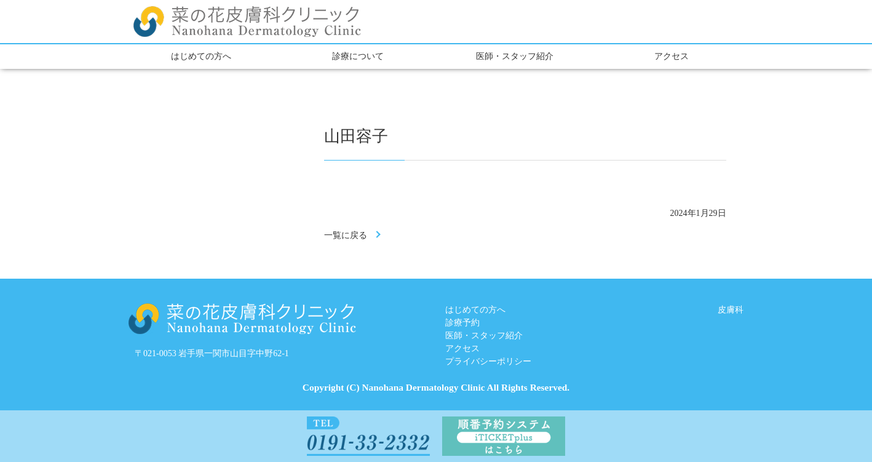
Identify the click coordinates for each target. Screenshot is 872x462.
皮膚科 (730, 309)
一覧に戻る (345, 235)
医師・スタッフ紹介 (514, 56)
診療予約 (462, 322)
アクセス (671, 56)
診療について (358, 56)
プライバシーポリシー (488, 361)
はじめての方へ (201, 56)
